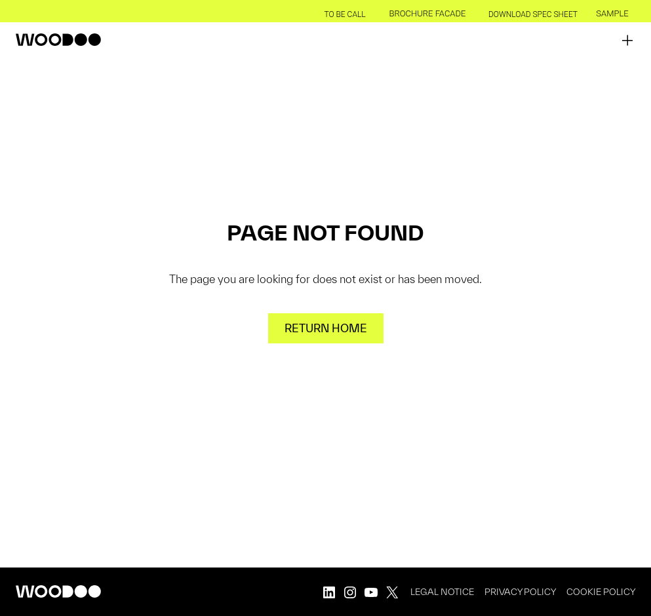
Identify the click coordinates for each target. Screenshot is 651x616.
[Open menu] (627, 40)
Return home (326, 328)
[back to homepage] (58, 39)
